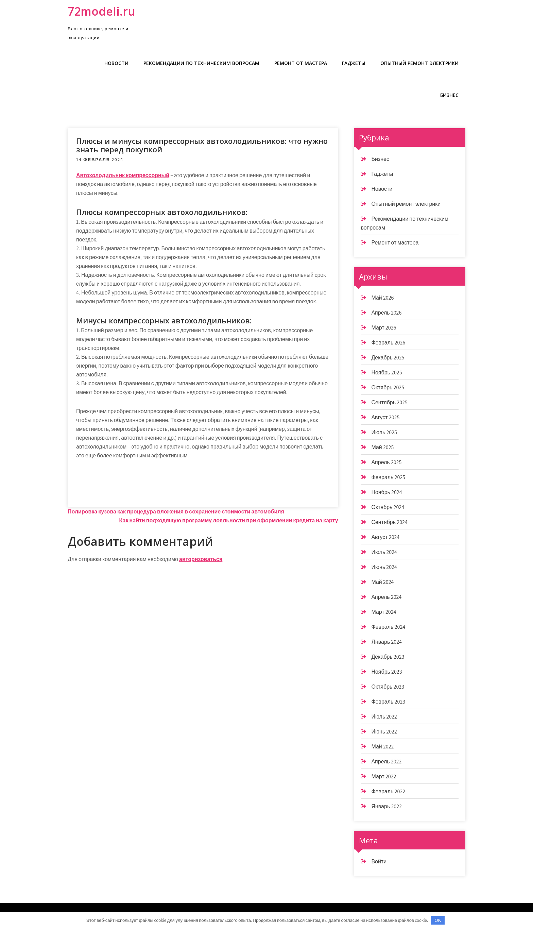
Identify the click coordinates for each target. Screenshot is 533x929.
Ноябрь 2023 (386, 671)
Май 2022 (382, 746)
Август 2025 (385, 417)
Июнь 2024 (384, 567)
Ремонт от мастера (300, 63)
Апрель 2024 (386, 597)
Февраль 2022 (388, 791)
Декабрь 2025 (387, 357)
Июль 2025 (384, 432)
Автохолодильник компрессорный (122, 175)
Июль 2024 (384, 552)
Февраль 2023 (388, 701)
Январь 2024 (386, 641)
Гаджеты (353, 63)
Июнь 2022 (384, 731)
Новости (116, 63)
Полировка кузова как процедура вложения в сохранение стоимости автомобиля (176, 511)
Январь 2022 (386, 806)
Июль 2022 (384, 716)
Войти (378, 861)
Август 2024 (385, 537)
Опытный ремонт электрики (419, 63)
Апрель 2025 (386, 462)
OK (438, 920)
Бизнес (449, 95)
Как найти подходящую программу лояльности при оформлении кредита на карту (228, 520)
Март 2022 (383, 776)
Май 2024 (382, 582)
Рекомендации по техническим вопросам (201, 63)
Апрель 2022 (386, 761)
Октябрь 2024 (387, 507)
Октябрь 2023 (387, 686)
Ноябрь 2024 (386, 492)
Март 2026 (383, 327)
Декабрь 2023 (387, 656)
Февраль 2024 (388, 626)
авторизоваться (200, 559)
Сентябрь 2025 (389, 402)
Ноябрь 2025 (386, 372)
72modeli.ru (101, 11)
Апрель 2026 (386, 312)
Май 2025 (382, 447)
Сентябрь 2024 (389, 522)
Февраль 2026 (388, 342)
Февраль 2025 (388, 477)
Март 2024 (383, 611)
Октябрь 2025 (387, 387)
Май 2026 (382, 297)
